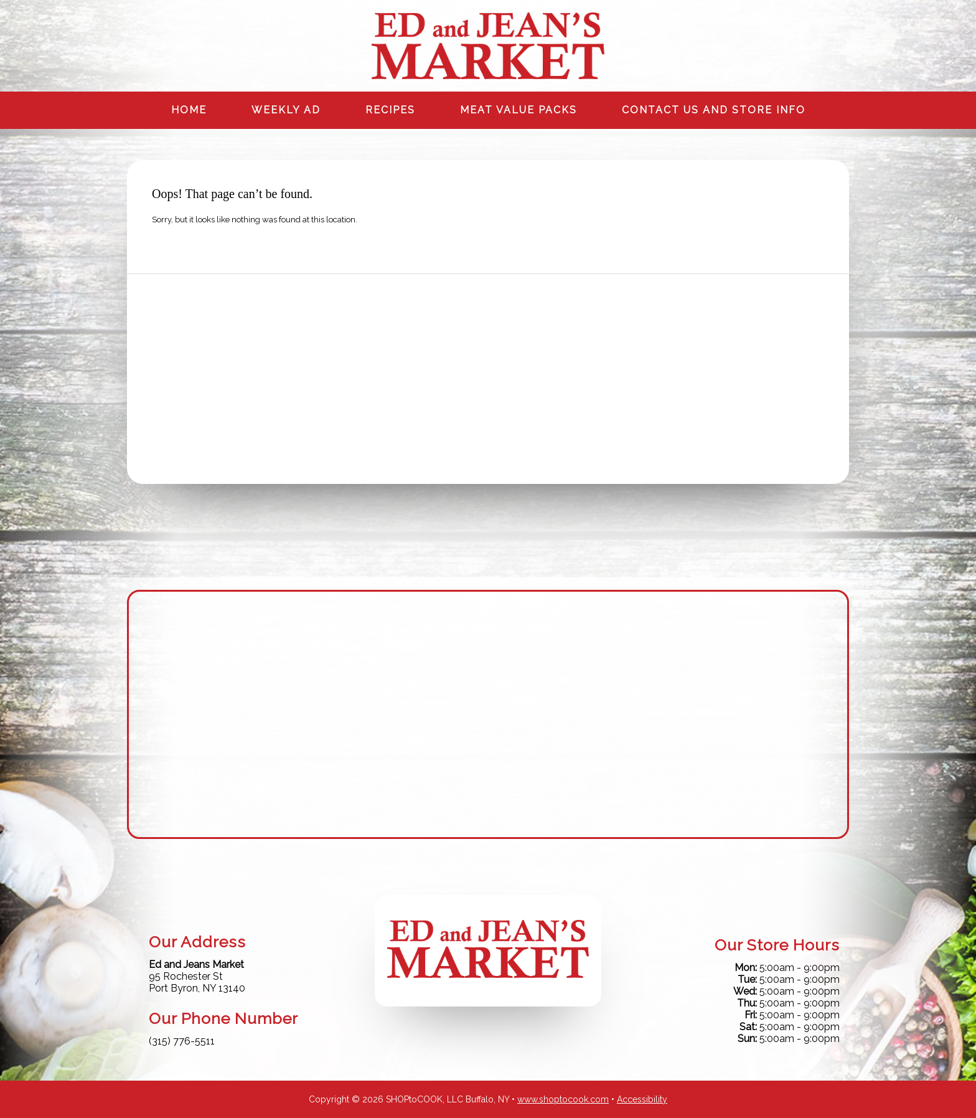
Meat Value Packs (518, 110)
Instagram (837, 12)
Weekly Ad (286, 110)
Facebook (811, 12)
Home (189, 110)
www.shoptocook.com (563, 1099)
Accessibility (642, 1099)
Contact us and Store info (713, 110)
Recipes (390, 110)
